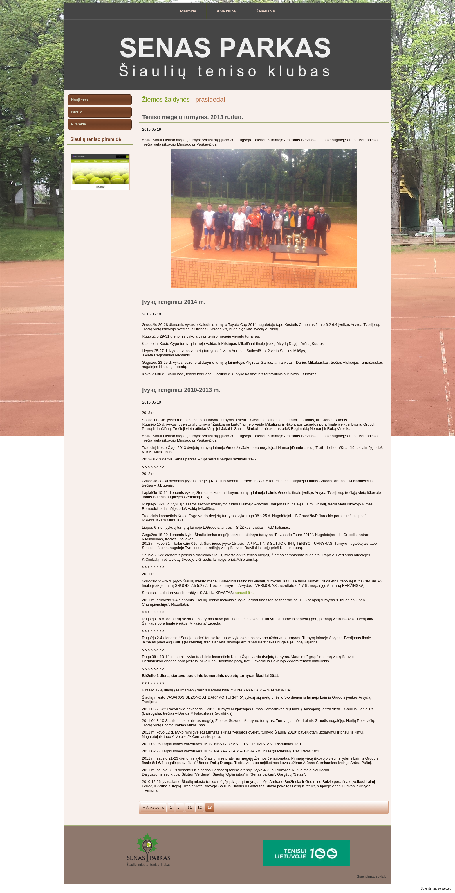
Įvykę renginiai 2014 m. (173, 302)
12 (200, 807)
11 (189, 807)
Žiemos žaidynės (166, 99)
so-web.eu (444, 888)
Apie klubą (226, 11)
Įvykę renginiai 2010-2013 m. (181, 390)
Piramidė (188, 11)
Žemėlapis (266, 11)
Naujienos (79, 100)
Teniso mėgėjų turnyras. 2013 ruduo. (192, 117)
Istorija (76, 112)
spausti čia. (244, 593)
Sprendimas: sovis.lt (371, 876)
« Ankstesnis (153, 807)
